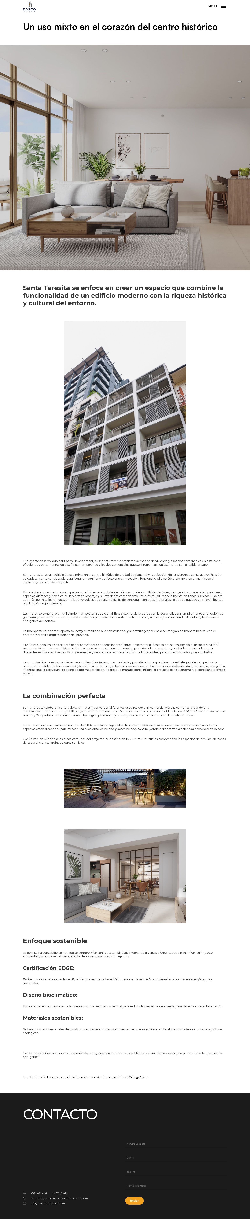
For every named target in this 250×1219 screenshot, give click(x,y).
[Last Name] (176, 1144)
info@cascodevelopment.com (48, 1203)
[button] (134, 1201)
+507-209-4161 (60, 1193)
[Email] (176, 1158)
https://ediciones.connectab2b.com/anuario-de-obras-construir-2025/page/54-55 (91, 1077)
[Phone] (176, 1172)
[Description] (176, 1186)
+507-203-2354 (39, 1193)
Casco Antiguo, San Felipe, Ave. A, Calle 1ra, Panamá (59, 1198)
